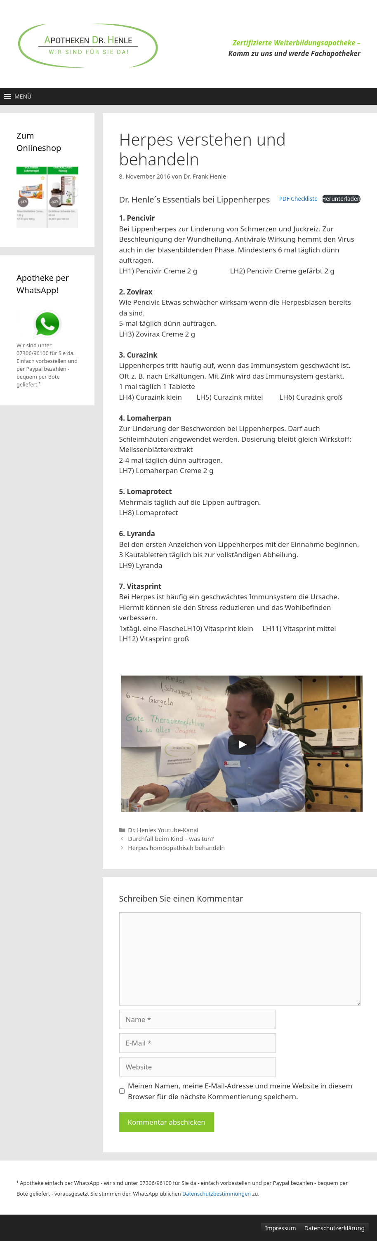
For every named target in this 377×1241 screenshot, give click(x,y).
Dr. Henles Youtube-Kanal (163, 830)
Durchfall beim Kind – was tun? (171, 839)
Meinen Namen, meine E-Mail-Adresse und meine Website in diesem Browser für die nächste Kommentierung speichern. (240, 1091)
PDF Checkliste (298, 199)
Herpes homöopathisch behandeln (176, 848)
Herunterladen (341, 199)
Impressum (280, 1228)
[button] (22, 96)
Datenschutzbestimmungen (216, 1193)
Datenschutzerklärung (334, 1228)
